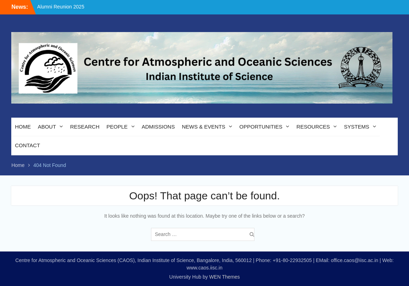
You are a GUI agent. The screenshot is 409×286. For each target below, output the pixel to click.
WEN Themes (224, 277)
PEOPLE (116, 127)
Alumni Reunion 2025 (60, 7)
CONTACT (27, 145)
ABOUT (47, 127)
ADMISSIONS (158, 127)
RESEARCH (84, 127)
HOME (23, 127)
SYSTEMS (356, 127)
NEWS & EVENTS (203, 127)
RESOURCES (313, 127)
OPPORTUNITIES (260, 127)
